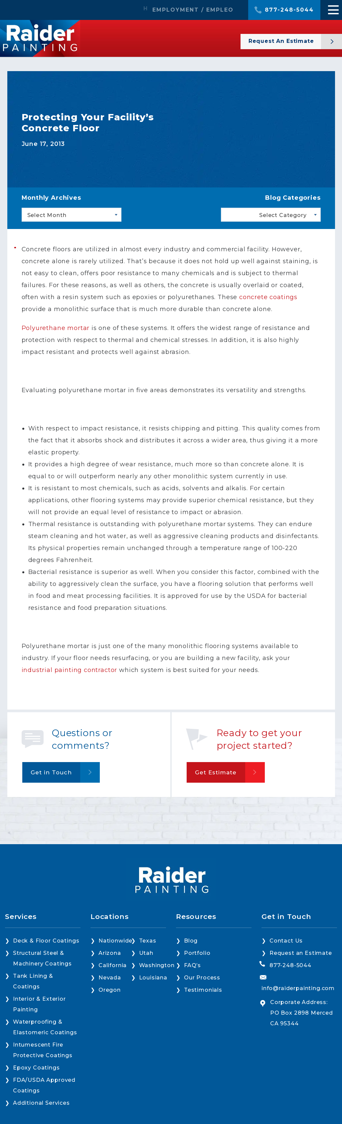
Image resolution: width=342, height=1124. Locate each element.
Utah (146, 953)
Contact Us (286, 941)
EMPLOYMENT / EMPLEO (193, 10)
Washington (157, 965)
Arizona (109, 953)
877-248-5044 (289, 10)
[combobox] (71, 215)
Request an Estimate (300, 953)
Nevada (109, 977)
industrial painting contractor (69, 670)
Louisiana (153, 977)
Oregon (109, 990)
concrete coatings (268, 297)
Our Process (202, 977)
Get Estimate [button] (216, 772)
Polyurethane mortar (56, 328)
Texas (147, 941)
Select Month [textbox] (47, 215)
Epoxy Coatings (36, 1068)
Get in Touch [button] (51, 772)
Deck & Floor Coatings (46, 941)
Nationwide (115, 941)
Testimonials (203, 990)
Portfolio (197, 953)
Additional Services (41, 1103)
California (112, 965)
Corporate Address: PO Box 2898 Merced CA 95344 (301, 1013)
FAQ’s (192, 965)
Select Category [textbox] (282, 215)
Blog (191, 941)
